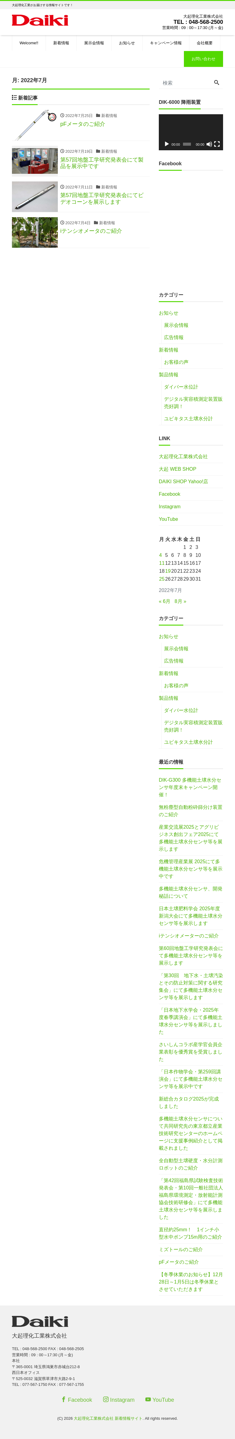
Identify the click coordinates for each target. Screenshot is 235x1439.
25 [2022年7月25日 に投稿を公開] (162, 579)
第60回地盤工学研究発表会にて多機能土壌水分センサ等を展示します (191, 956)
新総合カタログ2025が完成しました (189, 1102)
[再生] (167, 144)
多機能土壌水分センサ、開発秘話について (190, 892)
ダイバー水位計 (181, 386)
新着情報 (61, 43)
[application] (191, 132)
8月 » (180, 601)
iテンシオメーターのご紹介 (189, 935)
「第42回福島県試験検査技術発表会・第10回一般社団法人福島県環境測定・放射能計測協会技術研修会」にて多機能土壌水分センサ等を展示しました (191, 1199)
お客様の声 (176, 362)
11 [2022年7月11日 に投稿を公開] (162, 563)
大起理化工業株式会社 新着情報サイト (108, 1418)
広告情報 (174, 337)
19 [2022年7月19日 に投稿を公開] (168, 571)
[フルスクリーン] (217, 144)
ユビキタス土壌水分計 (188, 418)
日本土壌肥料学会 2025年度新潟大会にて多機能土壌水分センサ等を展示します (190, 916)
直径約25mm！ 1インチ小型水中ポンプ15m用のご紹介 (190, 1233)
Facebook (169, 494)
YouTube (168, 519)
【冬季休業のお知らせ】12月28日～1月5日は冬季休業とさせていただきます (191, 1282)
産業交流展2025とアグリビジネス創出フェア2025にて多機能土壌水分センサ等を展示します (190, 838)
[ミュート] (209, 144)
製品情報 (168, 374)
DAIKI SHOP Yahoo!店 (183, 481)
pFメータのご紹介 (179, 1262)
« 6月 (164, 601)
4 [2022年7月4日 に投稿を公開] (160, 555)
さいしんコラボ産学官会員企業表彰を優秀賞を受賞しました (190, 1052)
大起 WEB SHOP (177, 469)
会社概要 (205, 43)
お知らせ (127, 43)
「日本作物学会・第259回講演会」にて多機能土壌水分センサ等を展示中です (190, 1079)
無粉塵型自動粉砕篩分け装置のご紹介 (190, 811)
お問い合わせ (203, 59)
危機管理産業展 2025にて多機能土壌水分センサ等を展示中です (190, 869)
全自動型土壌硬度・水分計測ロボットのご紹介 (190, 1164)
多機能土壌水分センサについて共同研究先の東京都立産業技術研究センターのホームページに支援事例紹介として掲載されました (190, 1133)
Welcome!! (29, 43)
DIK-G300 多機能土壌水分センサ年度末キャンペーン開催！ (190, 787)
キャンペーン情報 (166, 43)
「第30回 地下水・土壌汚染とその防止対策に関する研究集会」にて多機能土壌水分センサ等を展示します (191, 986)
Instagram (170, 506)
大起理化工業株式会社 (183, 456)
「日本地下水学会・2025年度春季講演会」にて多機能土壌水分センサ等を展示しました (190, 1021)
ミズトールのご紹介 (181, 1249)
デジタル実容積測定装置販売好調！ (193, 402)
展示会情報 (94, 43)
